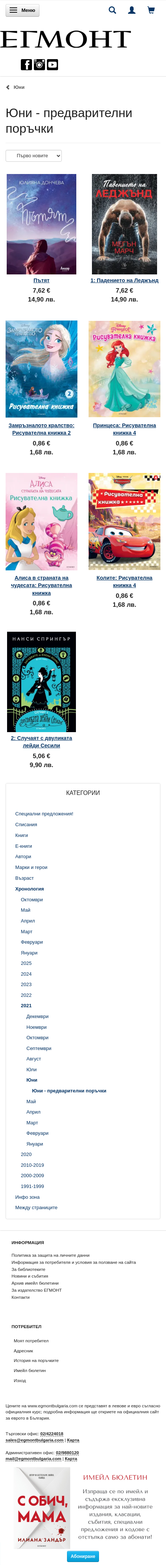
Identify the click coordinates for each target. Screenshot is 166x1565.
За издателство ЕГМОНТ (37, 1290)
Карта (73, 1439)
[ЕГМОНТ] (65, 37)
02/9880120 (67, 1452)
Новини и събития (30, 1275)
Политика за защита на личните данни (50, 1255)
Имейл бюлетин (30, 1370)
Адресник (23, 1350)
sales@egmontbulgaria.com (35, 1439)
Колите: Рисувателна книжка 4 (124, 581)
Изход (20, 1380)
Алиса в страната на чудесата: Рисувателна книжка (41, 585)
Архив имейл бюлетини (35, 1283)
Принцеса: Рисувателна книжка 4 (124, 429)
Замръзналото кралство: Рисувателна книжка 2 (41, 429)
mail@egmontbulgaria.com (33, 1458)
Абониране (83, 1556)
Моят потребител (31, 1340)
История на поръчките (36, 1360)
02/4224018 (51, 1433)
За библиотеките (28, 1269)
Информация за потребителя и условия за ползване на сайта (74, 1262)
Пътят (41, 280)
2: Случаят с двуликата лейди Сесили (41, 741)
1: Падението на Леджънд (124, 280)
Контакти (21, 1297)
